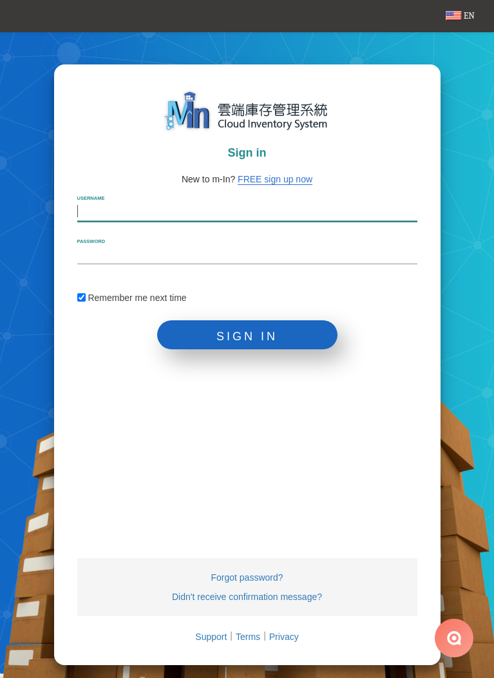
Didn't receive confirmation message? (247, 597)
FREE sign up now (275, 179)
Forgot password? (247, 577)
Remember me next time (132, 298)
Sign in (247, 336)
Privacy (284, 637)
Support (211, 637)
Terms (248, 637)
